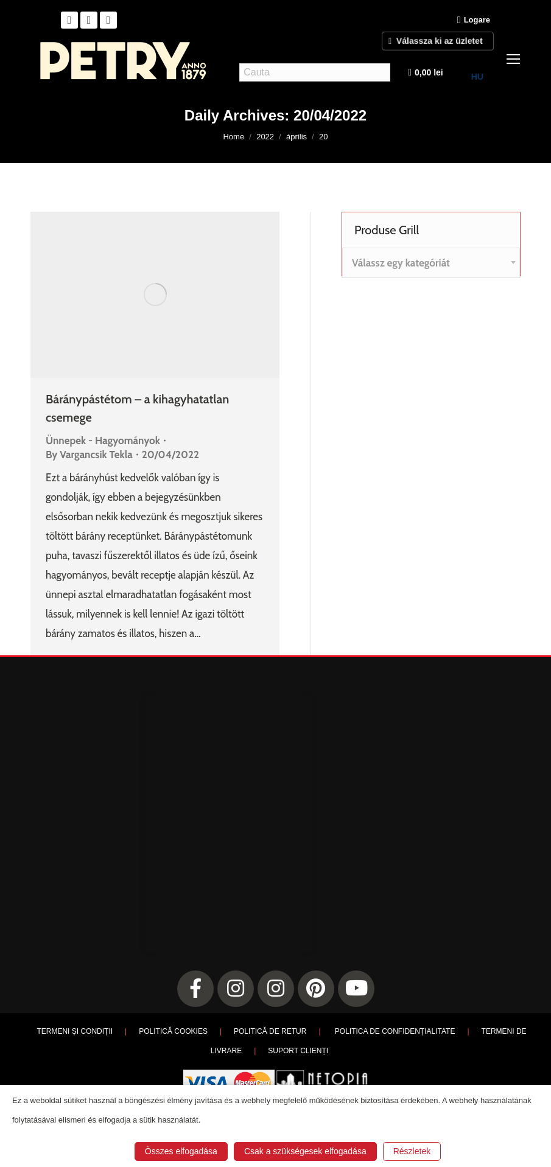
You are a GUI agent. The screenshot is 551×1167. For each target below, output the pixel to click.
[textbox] (401, 263)
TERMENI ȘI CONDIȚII (75, 1031)
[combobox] (431, 263)
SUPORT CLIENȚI (298, 1051)
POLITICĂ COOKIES (173, 1031)
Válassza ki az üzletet (438, 40)
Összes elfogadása (181, 1151)
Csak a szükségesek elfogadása (305, 1151)
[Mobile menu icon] (513, 59)
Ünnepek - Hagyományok (103, 440)
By (89, 454)
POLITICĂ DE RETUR (270, 1031)
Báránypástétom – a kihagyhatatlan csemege (137, 408)
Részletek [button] (411, 1151)
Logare (473, 20)
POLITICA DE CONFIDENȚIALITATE (395, 1031)
